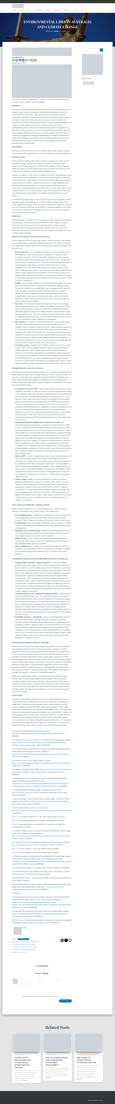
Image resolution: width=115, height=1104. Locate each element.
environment (32, 944)
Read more (24, 1080)
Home (14, 10)
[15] (58, 487)
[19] (13, 871)
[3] (36, 212)
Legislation (14, 952)
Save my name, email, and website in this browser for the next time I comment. (40, 996)
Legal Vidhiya (15, 949)
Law (31, 947)
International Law (93, 1054)
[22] (24, 654)
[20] (13, 878)
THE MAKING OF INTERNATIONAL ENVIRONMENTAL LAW (86, 1060)
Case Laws (21, 10)
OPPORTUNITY (57, 10)
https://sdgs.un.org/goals (37, 923)
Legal (34, 947)
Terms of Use (67, 10)
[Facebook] (16, 60)
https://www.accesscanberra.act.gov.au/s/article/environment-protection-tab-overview (39, 810)
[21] (26, 652)
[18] (13, 868)
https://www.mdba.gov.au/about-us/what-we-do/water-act (30, 845)
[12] (58, 435)
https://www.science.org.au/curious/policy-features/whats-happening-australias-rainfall (39, 792)
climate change (15, 944)
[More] (35, 60)
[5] (39, 262)
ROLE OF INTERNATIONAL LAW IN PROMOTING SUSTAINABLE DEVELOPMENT (57, 1061)
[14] (53, 464)
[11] (24, 420)
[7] (21, 293)
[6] (31, 280)
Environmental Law (23, 939)
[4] (35, 257)
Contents (48, 10)
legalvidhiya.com (32, 949)
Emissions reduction (24, 944)
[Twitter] (26, 60)
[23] (45, 662)
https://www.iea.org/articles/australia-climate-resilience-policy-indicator (35, 733)
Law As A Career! (38, 10)
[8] (44, 311)
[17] (66, 533)
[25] (55, 715)
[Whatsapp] (13, 60)
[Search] (101, 50)
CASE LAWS (35, 941)
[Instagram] (19, 60)
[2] (28, 210)
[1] (26, 190)
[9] (69, 402)
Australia (23, 941)
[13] (57, 446)
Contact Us (76, 10)
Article (29, 10)
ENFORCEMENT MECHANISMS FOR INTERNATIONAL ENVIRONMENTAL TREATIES (22, 1062)
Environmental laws (16, 947)
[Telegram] (32, 60)
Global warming (25, 947)
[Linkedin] (22, 60)
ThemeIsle (100, 1100)
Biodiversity (28, 941)
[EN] (42, 51)
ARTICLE (17, 941)
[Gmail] (29, 60)
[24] (54, 672)
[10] (40, 414)
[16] (28, 497)
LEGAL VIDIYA (23, 949)
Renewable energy (22, 952)
